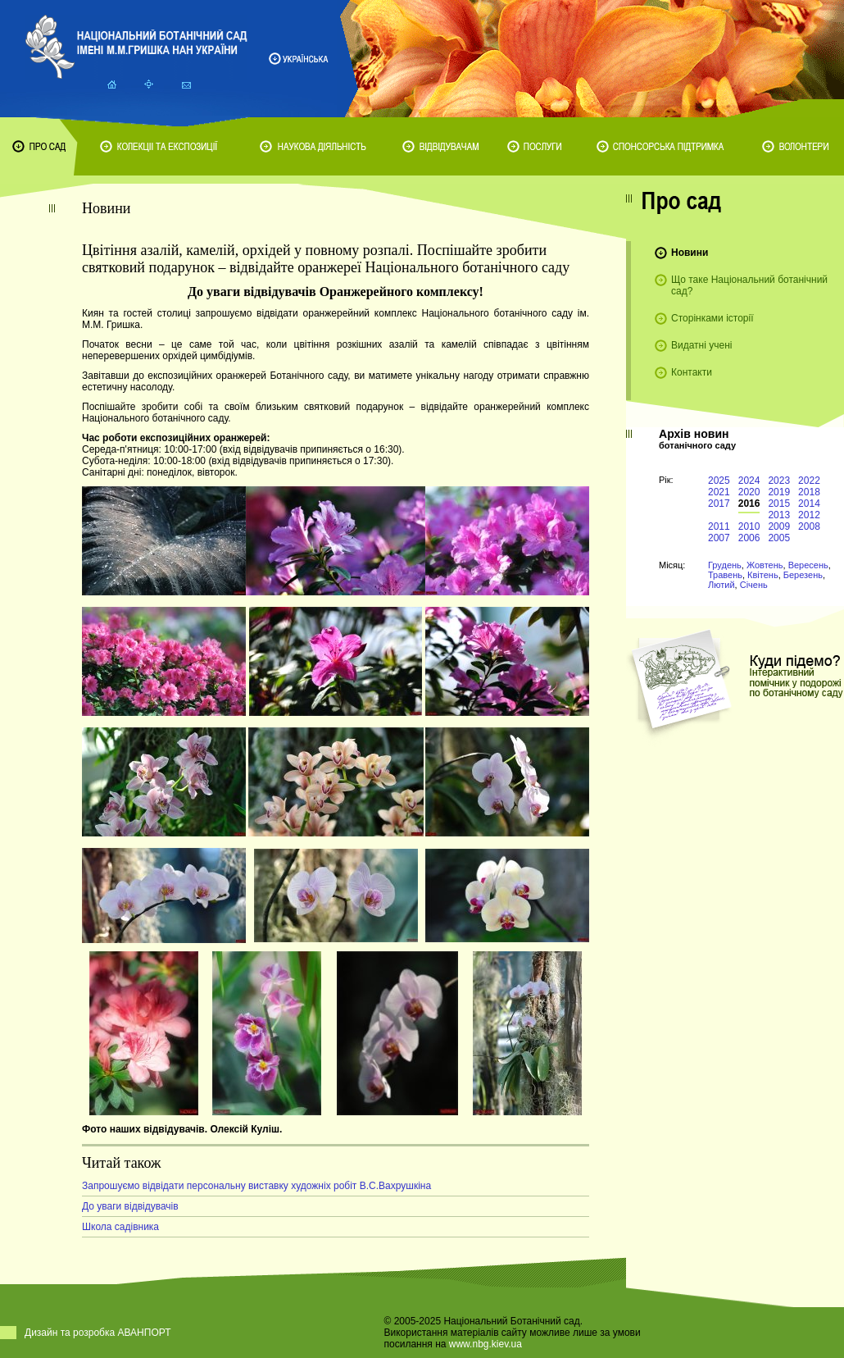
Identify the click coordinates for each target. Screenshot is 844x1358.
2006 (749, 538)
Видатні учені (701, 345)
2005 (779, 538)
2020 (749, 492)
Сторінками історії (712, 318)
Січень (754, 585)
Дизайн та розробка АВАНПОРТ (98, 1332)
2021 (719, 492)
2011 (719, 526)
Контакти (691, 372)
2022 (809, 480)
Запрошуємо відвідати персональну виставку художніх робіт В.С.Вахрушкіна (256, 1186)
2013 (779, 515)
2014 (809, 503)
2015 (779, 503)
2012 (809, 515)
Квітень (762, 575)
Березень (803, 575)
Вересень (808, 565)
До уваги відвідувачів (130, 1206)
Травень (725, 575)
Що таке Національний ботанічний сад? (749, 285)
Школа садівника (120, 1227)
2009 (779, 526)
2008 (809, 526)
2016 (749, 503)
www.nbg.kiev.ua (485, 1344)
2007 (719, 538)
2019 (779, 492)
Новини (689, 252)
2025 (719, 480)
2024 (749, 480)
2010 (749, 526)
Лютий (721, 585)
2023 (779, 480)
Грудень (725, 565)
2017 (719, 503)
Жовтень (764, 565)
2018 (809, 492)
